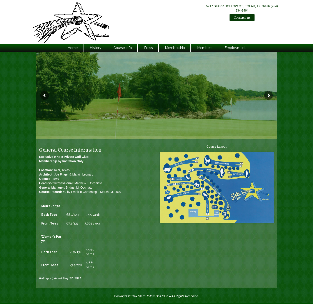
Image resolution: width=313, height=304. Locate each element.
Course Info (122, 48)
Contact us (242, 17)
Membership (175, 48)
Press (148, 48)
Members (204, 48)
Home (73, 48)
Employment (235, 48)
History (95, 48)
